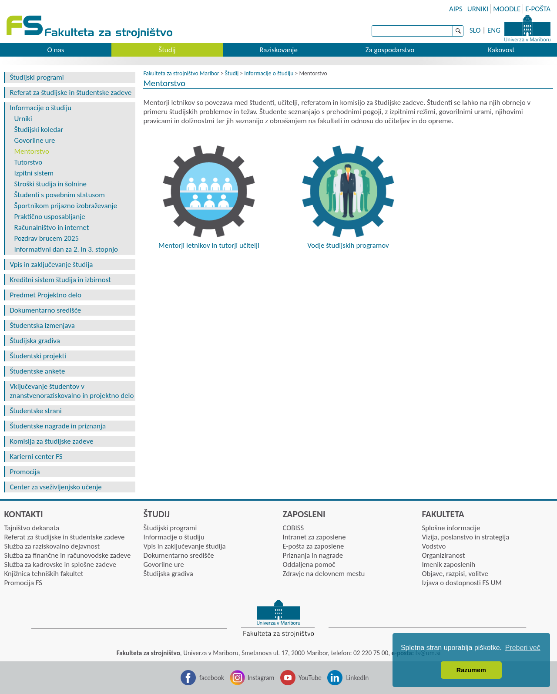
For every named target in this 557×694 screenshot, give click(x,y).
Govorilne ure (34, 140)
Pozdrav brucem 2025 (46, 238)
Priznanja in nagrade (312, 555)
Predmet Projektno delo (45, 295)
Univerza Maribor (527, 28)
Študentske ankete (37, 371)
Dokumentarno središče (45, 310)
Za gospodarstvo (390, 49)
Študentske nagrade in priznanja (58, 426)
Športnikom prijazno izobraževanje (65, 205)
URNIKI (478, 8)
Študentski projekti (38, 355)
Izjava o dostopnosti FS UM (461, 582)
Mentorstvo (31, 151)
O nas (55, 49)
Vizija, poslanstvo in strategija (465, 537)
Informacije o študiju (40, 107)
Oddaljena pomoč (308, 564)
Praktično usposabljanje (49, 216)
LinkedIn (357, 678)
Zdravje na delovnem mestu (323, 573)
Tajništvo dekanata (31, 527)
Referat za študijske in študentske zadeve (70, 92)
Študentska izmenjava (42, 325)
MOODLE (506, 8)
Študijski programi (37, 77)
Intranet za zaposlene (314, 537)
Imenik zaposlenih (448, 564)
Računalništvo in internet (51, 227)
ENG (493, 30)
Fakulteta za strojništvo (90, 27)
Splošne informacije (451, 527)
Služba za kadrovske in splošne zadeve (60, 564)
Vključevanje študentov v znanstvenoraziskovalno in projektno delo (72, 391)
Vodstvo (434, 546)
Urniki (23, 118)
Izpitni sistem (34, 173)
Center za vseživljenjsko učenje (55, 487)
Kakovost (501, 49)
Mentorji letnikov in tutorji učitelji (208, 245)
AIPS (456, 8)
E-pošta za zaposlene (313, 546)
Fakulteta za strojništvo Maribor (181, 73)
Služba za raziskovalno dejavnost (52, 546)
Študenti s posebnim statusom (59, 194)
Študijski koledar (38, 129)
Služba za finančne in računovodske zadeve (67, 555)
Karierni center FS (36, 456)
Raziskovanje (278, 49)
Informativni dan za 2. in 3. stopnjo (66, 249)
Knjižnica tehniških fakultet (43, 573)
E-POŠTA (537, 8)
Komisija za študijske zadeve (51, 441)
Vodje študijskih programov (348, 245)
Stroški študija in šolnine (50, 184)
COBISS (293, 527)
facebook (211, 678)
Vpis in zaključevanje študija (51, 264)
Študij (166, 49)
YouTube (310, 678)
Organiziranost (443, 555)
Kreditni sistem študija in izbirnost (60, 279)
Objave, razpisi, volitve (455, 573)
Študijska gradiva (35, 340)
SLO (475, 30)
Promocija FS (23, 582)
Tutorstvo (28, 162)
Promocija (25, 471)
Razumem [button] (471, 670)
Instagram (261, 678)
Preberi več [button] (522, 647)
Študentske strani (35, 410)
